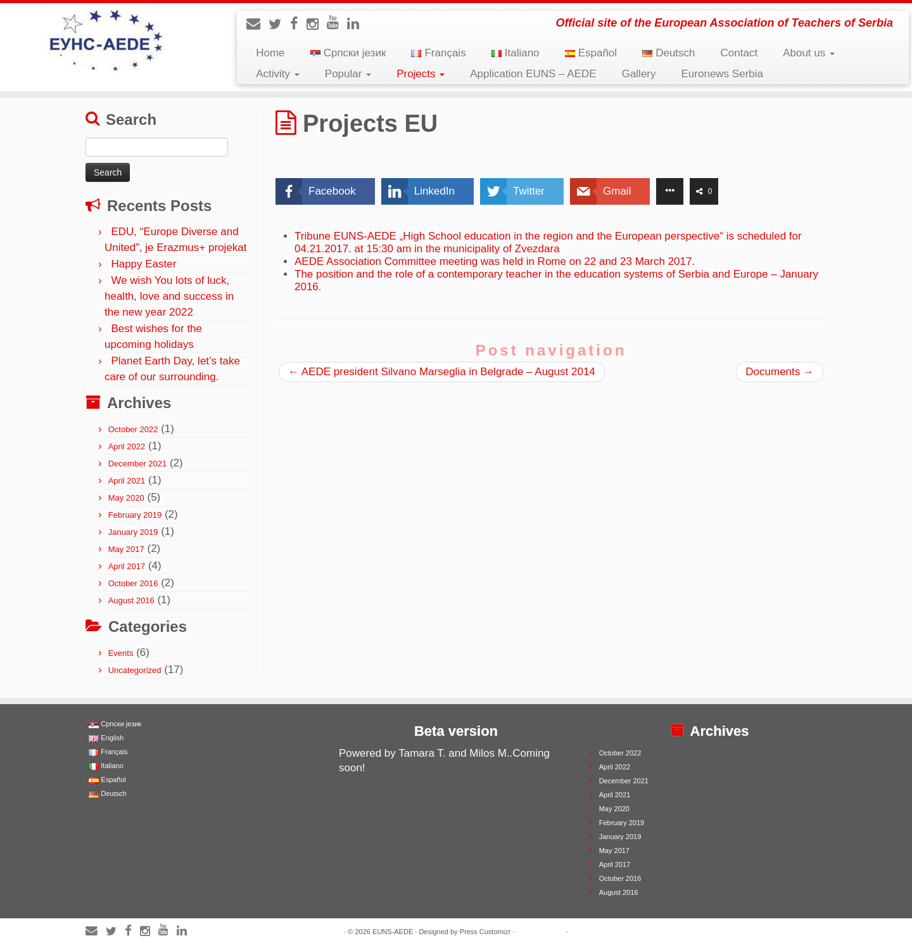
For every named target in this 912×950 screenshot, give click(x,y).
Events (121, 653)
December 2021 (137, 463)
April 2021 (127, 480)
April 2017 (127, 566)
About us (809, 53)
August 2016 (131, 600)
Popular (348, 74)
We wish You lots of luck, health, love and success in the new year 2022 (169, 296)
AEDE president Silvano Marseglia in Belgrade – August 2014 (441, 372)
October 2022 (133, 429)
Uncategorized (135, 670)
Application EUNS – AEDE (533, 74)
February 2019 (135, 515)
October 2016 (133, 583)
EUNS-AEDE (392, 931)
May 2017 (126, 549)
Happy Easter (143, 264)
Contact (739, 53)
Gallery (639, 74)
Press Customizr (485, 931)
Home (270, 53)
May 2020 (126, 498)
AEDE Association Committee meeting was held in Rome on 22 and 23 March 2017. (494, 261)
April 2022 (127, 446)
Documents (779, 372)
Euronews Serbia (722, 74)
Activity (278, 74)
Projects (420, 74)
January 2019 (133, 532)
